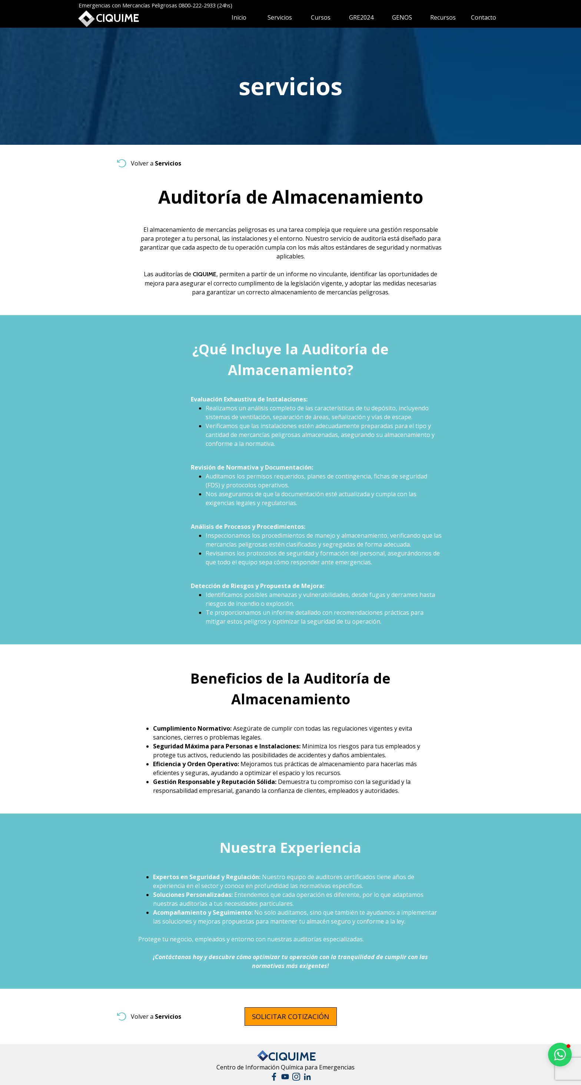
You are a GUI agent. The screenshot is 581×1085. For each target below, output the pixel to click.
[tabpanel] (290, 86)
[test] (291, 1016)
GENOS (402, 17)
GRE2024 (361, 17)
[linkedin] (307, 1076)
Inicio (239, 17)
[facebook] (274, 1076)
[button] (560, 1054)
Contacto (483, 17)
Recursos (443, 17)
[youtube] (285, 1076)
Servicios (280, 17)
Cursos (321, 17)
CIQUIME (117, 17)
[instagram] (296, 1076)
